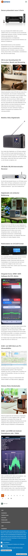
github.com (21, 379)
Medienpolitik (4, 519)
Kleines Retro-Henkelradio (10, 386)
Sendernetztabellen (5, 522)
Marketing (5, 546)
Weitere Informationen (7, 539)
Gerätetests (4, 512)
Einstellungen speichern (6, 550)
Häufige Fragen (4, 515)
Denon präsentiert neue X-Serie (12, 10)
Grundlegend (6, 542)
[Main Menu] (26, 2)
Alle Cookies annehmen (21, 554)
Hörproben (3, 517)
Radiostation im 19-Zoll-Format (12, 244)
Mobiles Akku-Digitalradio (10, 118)
